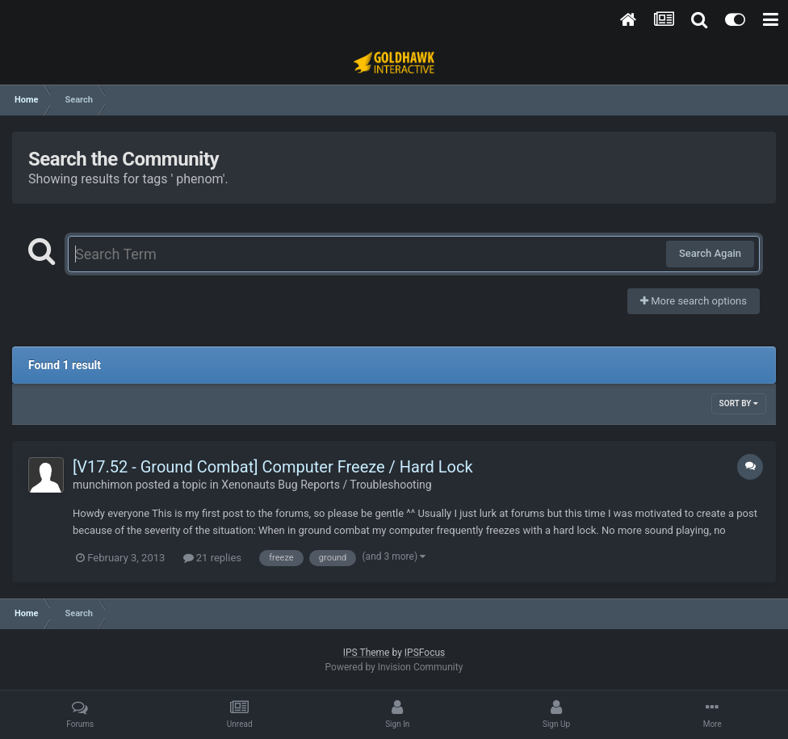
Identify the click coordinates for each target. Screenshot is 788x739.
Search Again (710, 253)
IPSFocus (424, 652)
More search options (693, 301)
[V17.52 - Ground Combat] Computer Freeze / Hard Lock (273, 467)
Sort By (738, 403)
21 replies (212, 558)
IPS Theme (366, 652)
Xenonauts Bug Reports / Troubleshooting (326, 484)
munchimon (102, 484)
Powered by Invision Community (394, 667)
